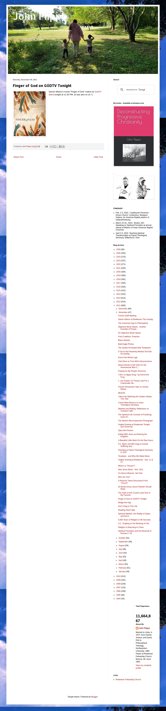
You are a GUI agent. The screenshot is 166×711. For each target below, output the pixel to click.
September (123, 542)
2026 (118, 249)
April (121, 560)
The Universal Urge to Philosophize (133, 323)
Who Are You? (124, 477)
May (121, 557)
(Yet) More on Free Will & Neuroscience (135, 361)
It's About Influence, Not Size (130, 473)
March (121, 564)
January (122, 571)
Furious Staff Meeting (127, 316)
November (123, 312)
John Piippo (40, 16)
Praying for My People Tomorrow (132, 371)
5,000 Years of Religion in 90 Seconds (134, 520)
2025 (118, 253)
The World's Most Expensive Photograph (135, 421)
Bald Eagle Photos (126, 344)
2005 (118, 595)
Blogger (94, 697)
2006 (118, 591)
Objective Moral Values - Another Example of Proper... (132, 328)
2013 (118, 298)
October (122, 538)
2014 (118, 294)
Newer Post (18, 157)
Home (58, 157)
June (121, 553)
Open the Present (125, 430)
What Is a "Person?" (126, 466)
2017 (118, 283)
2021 (118, 268)
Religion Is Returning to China (130, 527)
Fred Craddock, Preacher (129, 336)
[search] (135, 90)
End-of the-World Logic (128, 357)
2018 (118, 279)
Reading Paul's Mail (126, 510)
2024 (118, 257)
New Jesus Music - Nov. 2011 (130, 469)
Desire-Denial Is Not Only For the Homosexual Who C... (132, 366)
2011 (118, 305)
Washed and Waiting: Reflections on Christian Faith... (133, 410)
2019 (118, 275)
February (123, 568)
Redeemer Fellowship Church (128, 679)
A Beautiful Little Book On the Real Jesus (135, 440)
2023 (118, 261)
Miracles (121, 393)
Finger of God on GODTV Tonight (132, 499)
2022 (118, 264)
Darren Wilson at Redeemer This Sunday (135, 319)
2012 (118, 302)
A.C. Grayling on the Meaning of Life (133, 523)
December (123, 309)
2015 (118, 290)
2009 (118, 580)
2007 (118, 587)
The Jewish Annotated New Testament (134, 348)
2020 (118, 272)
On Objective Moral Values (129, 333)
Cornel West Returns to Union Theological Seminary (130, 404)
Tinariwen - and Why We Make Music (134, 456)
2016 (118, 287)
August (122, 545)
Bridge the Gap (124, 502)
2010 (118, 576)
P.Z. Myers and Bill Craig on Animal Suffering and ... (133, 445)
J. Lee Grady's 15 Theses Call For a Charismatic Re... (133, 382)
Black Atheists (124, 340)
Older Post (98, 157)
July (121, 549)
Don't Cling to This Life (127, 506)
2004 (118, 599)
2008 (118, 584)
